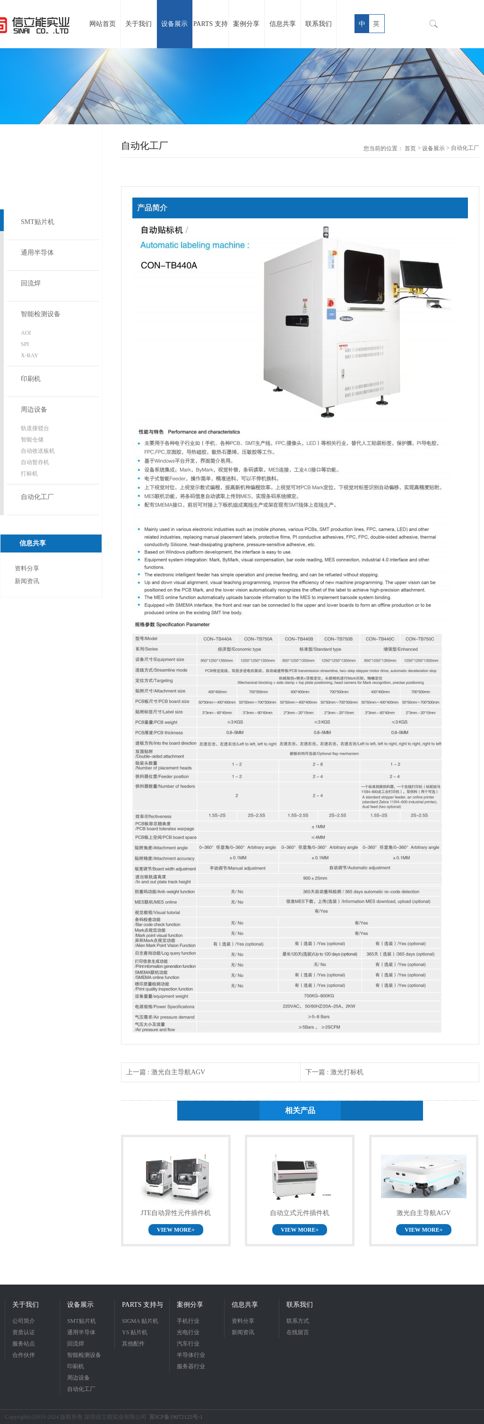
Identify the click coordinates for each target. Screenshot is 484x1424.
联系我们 (299, 1304)
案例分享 (190, 1304)
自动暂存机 (35, 462)
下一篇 (334, 1072)
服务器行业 (191, 1366)
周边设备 (34, 409)
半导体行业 (191, 1355)
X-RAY (29, 355)
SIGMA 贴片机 (140, 1321)
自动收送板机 (38, 451)
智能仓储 (32, 439)
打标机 (29, 473)
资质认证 (23, 1332)
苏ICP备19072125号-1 (176, 1417)
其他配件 (133, 1343)
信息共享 (245, 1304)
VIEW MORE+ (176, 1229)
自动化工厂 (37, 497)
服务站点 (23, 1343)
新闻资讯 (27, 581)
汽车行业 (188, 1343)
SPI (25, 344)
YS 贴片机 (134, 1332)
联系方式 (297, 1321)
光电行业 (188, 1332)
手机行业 (188, 1321)
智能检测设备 (40, 314)
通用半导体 (37, 252)
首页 (410, 148)
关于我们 (25, 1304)
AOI (26, 332)
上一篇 (165, 1072)
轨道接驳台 (35, 428)
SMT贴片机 (37, 221)
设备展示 (433, 148)
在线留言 (297, 1332)
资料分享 (27, 568)
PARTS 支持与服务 (142, 1306)
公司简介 (23, 1321)
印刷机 (31, 378)
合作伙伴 (23, 1355)
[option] (242, 86)
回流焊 (31, 283)
